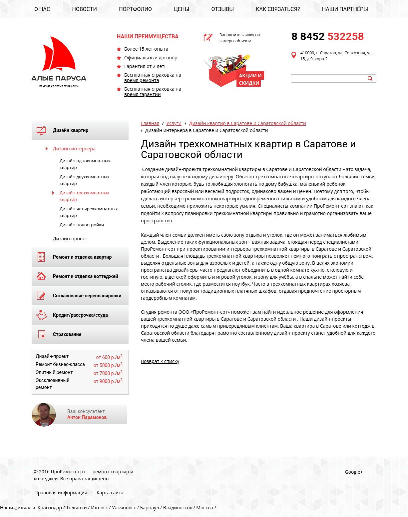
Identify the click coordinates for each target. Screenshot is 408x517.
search (370, 78)
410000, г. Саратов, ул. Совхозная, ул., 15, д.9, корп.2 (336, 56)
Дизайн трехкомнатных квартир (84, 196)
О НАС (42, 9)
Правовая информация (61, 492)
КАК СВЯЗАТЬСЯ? (278, 9)
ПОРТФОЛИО (135, 9)
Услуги (174, 123)
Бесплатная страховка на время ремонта (152, 77)
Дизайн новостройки (82, 225)
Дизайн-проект (70, 238)
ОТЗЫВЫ (222, 9)
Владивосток (177, 507)
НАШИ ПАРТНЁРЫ (345, 9)
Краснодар (50, 507)
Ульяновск (124, 507)
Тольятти (76, 507)
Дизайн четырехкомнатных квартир (89, 212)
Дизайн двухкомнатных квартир (84, 180)
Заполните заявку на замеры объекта (239, 38)
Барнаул (149, 507)
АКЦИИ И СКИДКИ (250, 79)
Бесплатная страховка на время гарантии (152, 91)
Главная (150, 123)
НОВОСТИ (84, 9)
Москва (204, 507)
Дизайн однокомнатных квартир (85, 164)
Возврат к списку (160, 361)
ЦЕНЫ (181, 9)
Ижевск (99, 507)
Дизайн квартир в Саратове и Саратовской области (247, 123)
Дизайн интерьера (74, 148)
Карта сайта (110, 492)
